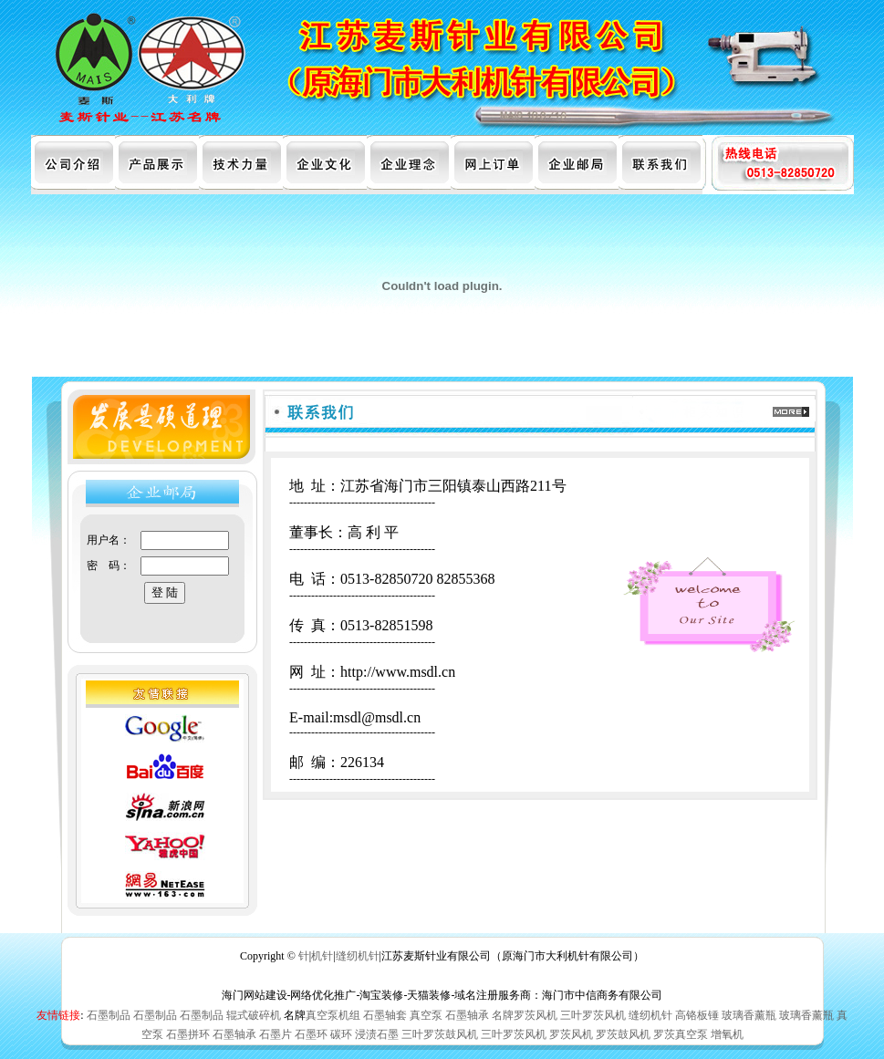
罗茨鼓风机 (623, 1034)
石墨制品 (108, 1015)
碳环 (341, 1034)
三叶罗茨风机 (593, 1015)
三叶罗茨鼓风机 (439, 1034)
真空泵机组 (333, 1015)
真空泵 (426, 1015)
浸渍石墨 (377, 1034)
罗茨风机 (571, 1034)
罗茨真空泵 (680, 1034)
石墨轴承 (467, 1015)
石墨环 (311, 1034)
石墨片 (275, 1034)
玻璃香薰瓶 (749, 1015)
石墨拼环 (188, 1034)
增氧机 (727, 1034)
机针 (322, 956)
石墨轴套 (385, 1015)
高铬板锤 (697, 1015)
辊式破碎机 (253, 1015)
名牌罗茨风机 (524, 1015)
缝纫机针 (358, 956)
